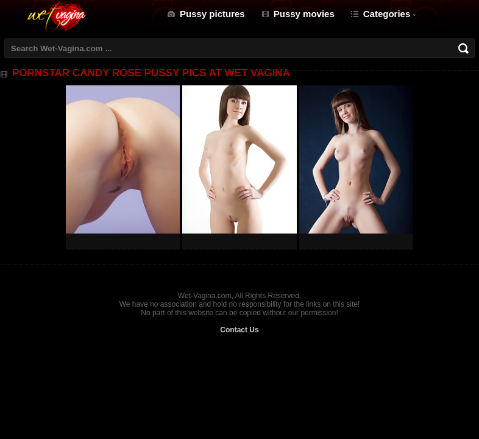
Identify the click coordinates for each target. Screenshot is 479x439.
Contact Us (239, 330)
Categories (387, 14)
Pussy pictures (212, 14)
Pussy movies (304, 14)
